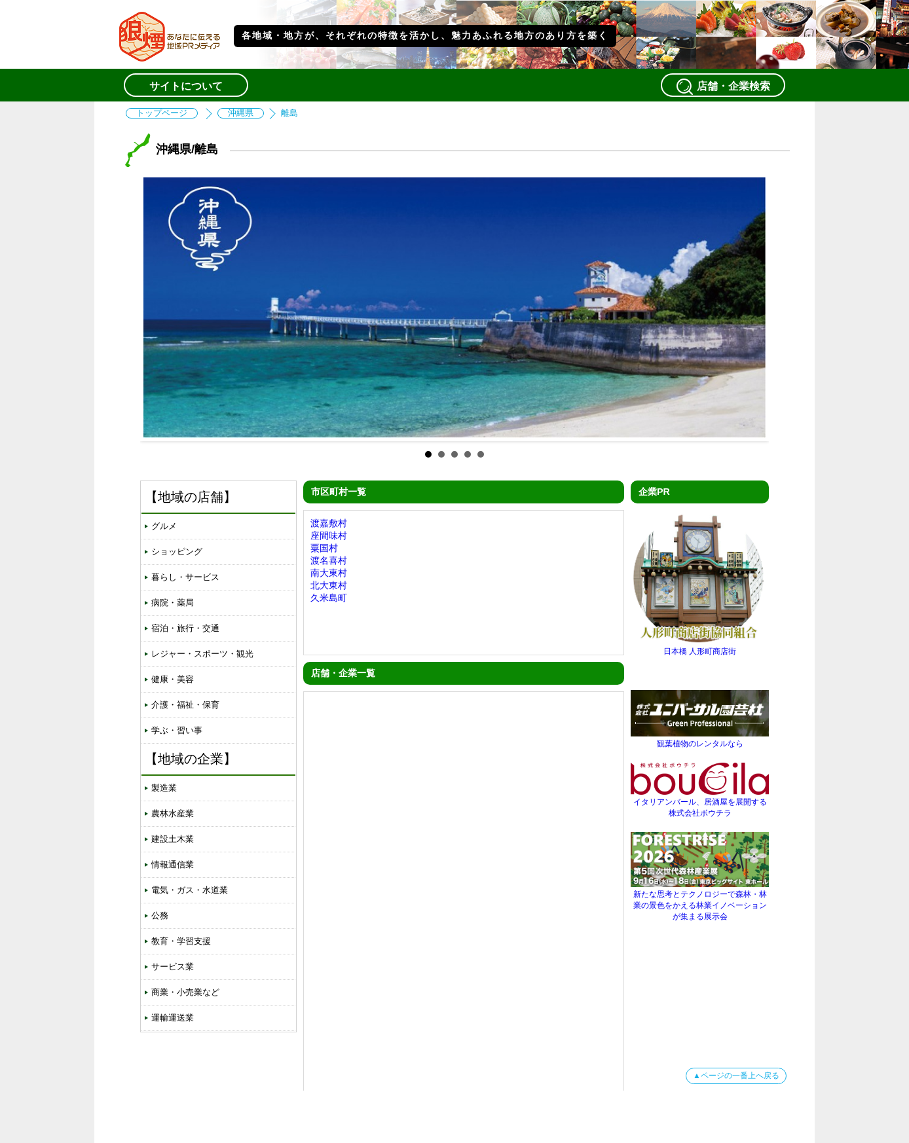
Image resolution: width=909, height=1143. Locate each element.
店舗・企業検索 (723, 86)
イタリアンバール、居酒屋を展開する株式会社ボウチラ (700, 803)
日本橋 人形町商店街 (700, 646)
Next (748, 307)
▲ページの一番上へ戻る (736, 1075)
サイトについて (186, 86)
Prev (160, 307)
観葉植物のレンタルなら (700, 738)
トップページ (161, 113)
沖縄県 (240, 113)
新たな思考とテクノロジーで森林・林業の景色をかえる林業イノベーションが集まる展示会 (700, 900)
